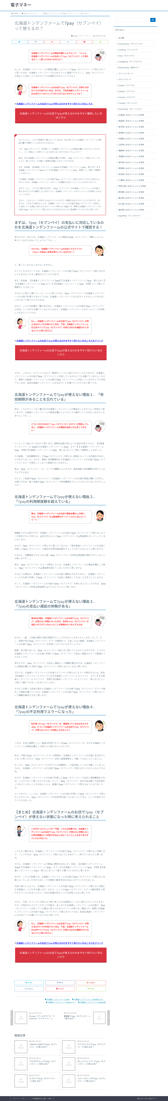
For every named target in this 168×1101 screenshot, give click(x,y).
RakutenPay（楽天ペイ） (129, 68)
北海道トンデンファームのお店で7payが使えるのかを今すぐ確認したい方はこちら (61, 115)
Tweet (29, 983)
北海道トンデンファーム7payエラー (60, 1002)
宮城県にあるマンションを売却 (131, 133)
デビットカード (125, 79)
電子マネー (21, 5)
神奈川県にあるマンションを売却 (132, 186)
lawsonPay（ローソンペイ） (131, 109)
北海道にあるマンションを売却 (131, 115)
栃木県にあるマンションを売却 (131, 162)
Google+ (91, 983)
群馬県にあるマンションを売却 (131, 168)
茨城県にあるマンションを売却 (131, 156)
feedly (91, 989)
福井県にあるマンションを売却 (131, 210)
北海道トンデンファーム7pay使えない (87, 999)
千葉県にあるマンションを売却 (131, 180)
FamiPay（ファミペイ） (129, 50)
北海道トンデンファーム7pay (57, 999)
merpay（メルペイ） (127, 97)
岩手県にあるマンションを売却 (131, 127)
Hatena (29, 989)
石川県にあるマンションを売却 (131, 204)
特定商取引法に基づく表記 (42, 1099)
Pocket (60, 989)
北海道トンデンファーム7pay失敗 (92, 1002)
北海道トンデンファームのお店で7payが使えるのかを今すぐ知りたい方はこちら (55, 103)
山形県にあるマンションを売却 (131, 145)
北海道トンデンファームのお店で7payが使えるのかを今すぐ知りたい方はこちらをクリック (60, 340)
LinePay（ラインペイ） (128, 103)
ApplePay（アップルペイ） (130, 216)
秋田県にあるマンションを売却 (131, 139)
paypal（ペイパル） (127, 85)
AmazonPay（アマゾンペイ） (131, 44)
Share (60, 983)
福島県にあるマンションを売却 (131, 150)
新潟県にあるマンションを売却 (131, 192)
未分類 (121, 38)
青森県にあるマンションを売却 (131, 121)
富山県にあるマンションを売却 (131, 198)
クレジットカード (126, 73)
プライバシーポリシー (20, 1099)
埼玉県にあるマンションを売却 (131, 174)
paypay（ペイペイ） (127, 91)
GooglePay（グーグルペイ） (131, 62)
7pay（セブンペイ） (127, 56)
